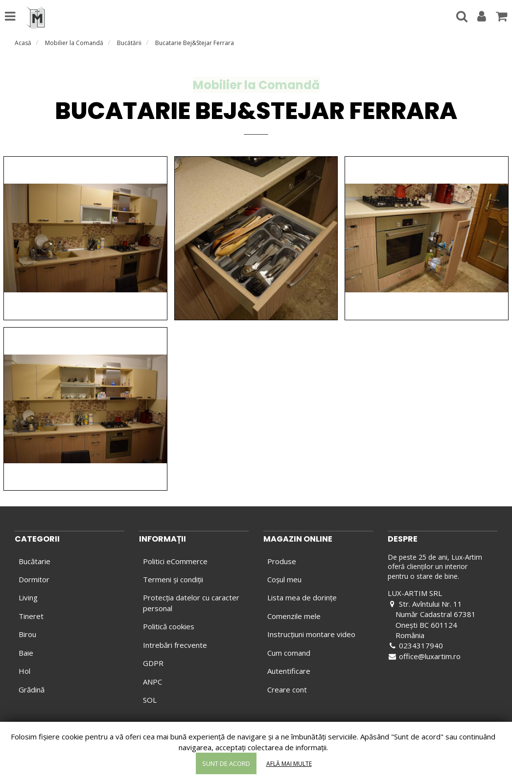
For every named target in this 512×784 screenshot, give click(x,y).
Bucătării (129, 43)
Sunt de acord (226, 763)
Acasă (23, 43)
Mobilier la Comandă (74, 43)
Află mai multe (289, 764)
